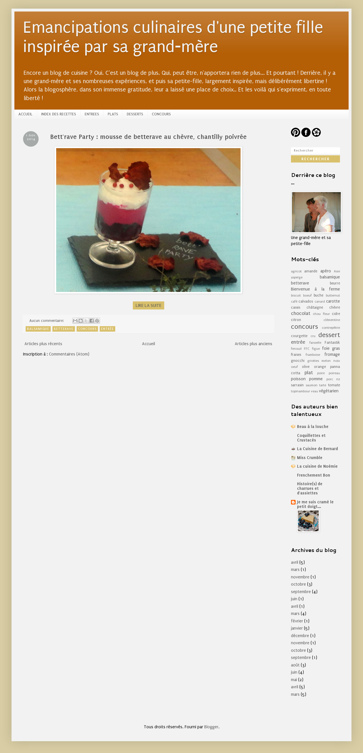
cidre (336, 313)
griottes (313, 361)
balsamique (38, 329)
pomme (316, 378)
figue (316, 349)
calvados (305, 301)
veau (314, 391)
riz (338, 379)
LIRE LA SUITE (148, 305)
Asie (337, 271)
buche (318, 295)
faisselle (315, 343)
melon (326, 361)
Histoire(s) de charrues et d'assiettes (309, 488)
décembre (300, 635)
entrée (107, 329)
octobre (298, 584)
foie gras (331, 348)
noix (336, 361)
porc (329, 379)
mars (295, 569)
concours (87, 329)
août (295, 665)
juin (294, 599)
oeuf (294, 367)
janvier (297, 628)
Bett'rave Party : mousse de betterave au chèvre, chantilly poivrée (148, 137)
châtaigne (315, 307)
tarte (322, 385)
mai (294, 679)
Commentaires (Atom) (69, 354)
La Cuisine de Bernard (317, 448)
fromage (332, 354)
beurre (335, 283)
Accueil (148, 343)
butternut (333, 295)
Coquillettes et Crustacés (311, 438)
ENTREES (92, 114)
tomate (334, 385)
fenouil (296, 349)
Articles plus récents (43, 343)
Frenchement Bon (313, 475)
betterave (63, 329)
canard (320, 301)
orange (320, 366)
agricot (296, 271)
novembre (300, 577)
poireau (334, 373)
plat (309, 372)
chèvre (334, 307)
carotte (333, 301)
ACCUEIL (25, 114)
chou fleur (321, 314)
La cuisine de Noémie (317, 466)
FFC (306, 349)
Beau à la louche (312, 426)
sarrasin (297, 385)
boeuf (307, 295)
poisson (298, 378)
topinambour (300, 391)
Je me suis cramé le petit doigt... (315, 504)
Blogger (211, 727)
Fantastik (332, 342)
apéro (325, 271)
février (297, 621)
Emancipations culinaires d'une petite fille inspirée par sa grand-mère (173, 37)
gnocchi (298, 360)
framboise (313, 355)
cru (313, 336)
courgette (299, 336)
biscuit (296, 295)
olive (305, 366)
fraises (296, 354)
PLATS (113, 114)
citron (296, 320)
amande (310, 271)
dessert (329, 335)
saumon (311, 385)
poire (321, 373)
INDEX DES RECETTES (58, 114)
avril (294, 562)
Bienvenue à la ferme (315, 289)
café (294, 301)
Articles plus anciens (253, 343)
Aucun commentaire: (47, 320)
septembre (301, 591)
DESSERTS (135, 114)
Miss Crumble (309, 457)
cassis (295, 307)
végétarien (329, 391)
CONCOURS (161, 114)
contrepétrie (331, 328)
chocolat (300, 313)
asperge (296, 277)
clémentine (332, 320)
